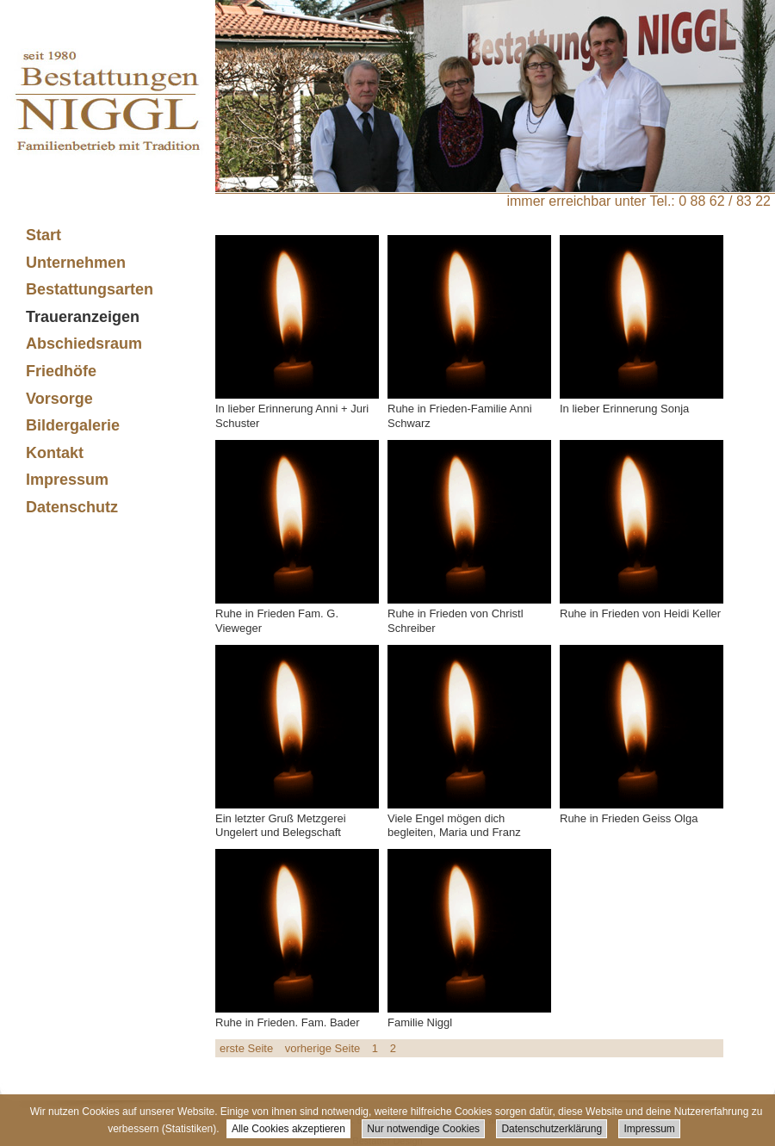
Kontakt (55, 452)
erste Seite (246, 1048)
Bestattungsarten (82, 290)
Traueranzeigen (83, 316)
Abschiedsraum (84, 343)
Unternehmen (69, 263)
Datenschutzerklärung (551, 1129)
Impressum (648, 1129)
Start (43, 235)
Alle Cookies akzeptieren (288, 1129)
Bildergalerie (73, 425)
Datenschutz (72, 507)
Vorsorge (59, 398)
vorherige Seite (322, 1048)
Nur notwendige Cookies (423, 1129)
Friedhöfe (61, 371)
